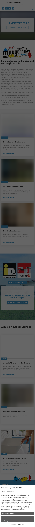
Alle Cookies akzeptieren (8, 513)
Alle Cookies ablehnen (7, 517)
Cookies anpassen (6, 521)
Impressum (13, 524)
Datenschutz (21, 524)
